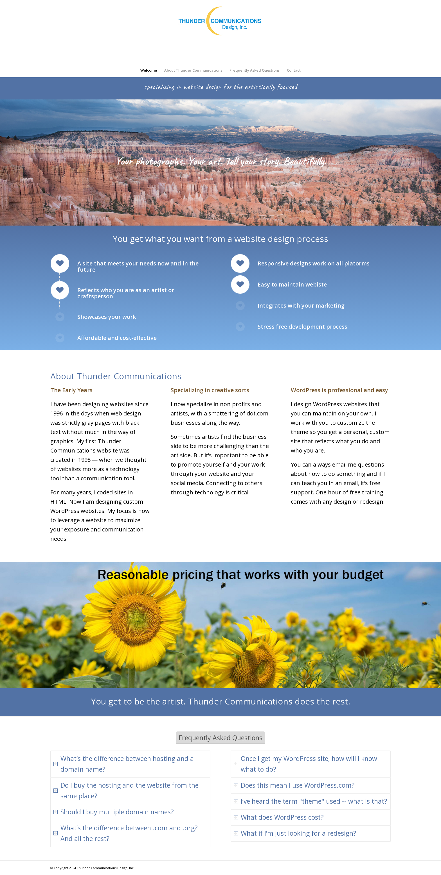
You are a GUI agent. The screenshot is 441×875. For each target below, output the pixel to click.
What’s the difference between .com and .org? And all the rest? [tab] (125, 833)
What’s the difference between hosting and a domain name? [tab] (123, 764)
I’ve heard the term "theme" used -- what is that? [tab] (310, 801)
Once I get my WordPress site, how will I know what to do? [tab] (305, 764)
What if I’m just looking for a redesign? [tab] (295, 833)
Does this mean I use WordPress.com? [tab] (294, 785)
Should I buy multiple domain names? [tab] (113, 811)
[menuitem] (149, 70)
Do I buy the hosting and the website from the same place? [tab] (126, 790)
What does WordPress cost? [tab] (279, 817)
